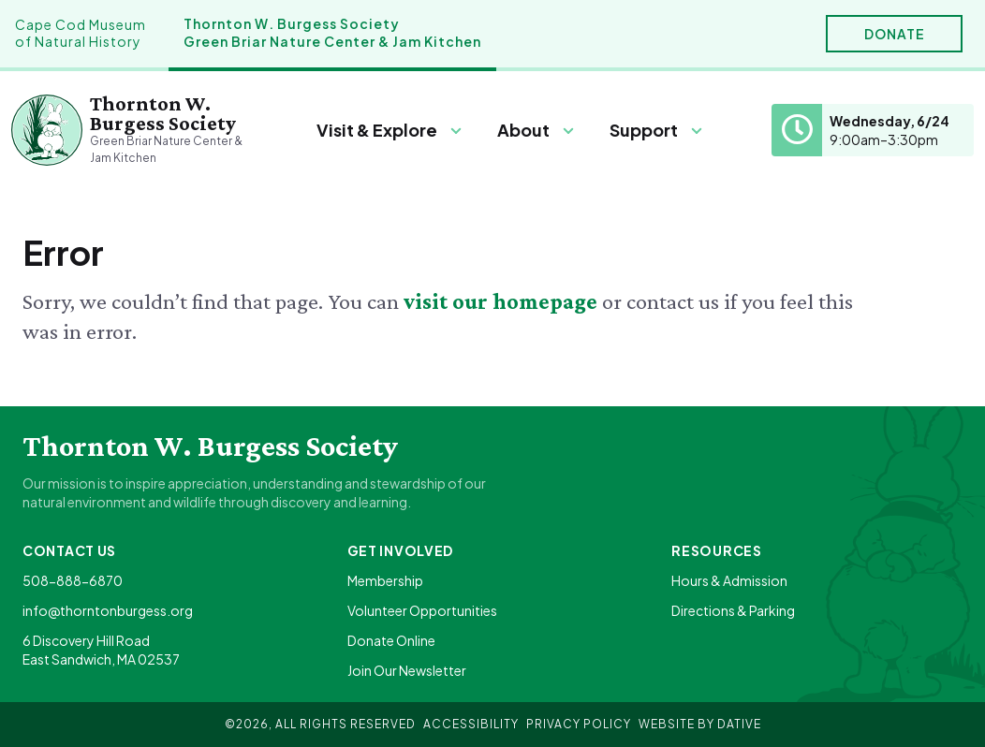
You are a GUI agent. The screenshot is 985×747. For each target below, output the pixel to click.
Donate (894, 33)
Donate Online (391, 640)
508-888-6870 (72, 580)
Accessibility (471, 724)
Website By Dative (700, 724)
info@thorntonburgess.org (107, 610)
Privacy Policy (578, 724)
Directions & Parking (733, 610)
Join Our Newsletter (406, 670)
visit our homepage (503, 301)
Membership (385, 580)
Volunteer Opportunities (422, 610)
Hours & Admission (729, 580)
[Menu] (389, 130)
